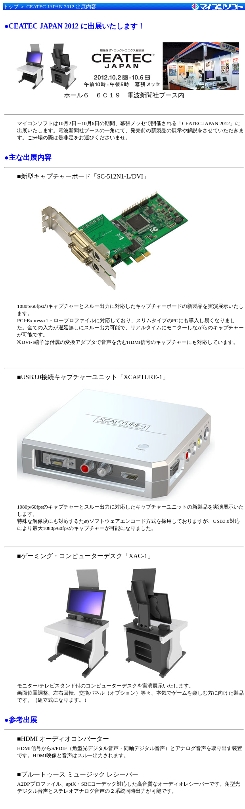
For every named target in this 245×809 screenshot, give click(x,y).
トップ (11, 6)
